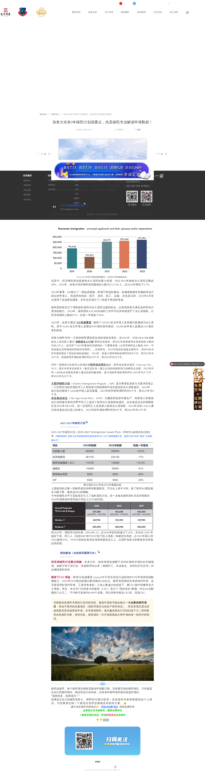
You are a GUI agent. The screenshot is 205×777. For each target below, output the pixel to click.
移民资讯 (55, 114)
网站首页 (43, 114)
